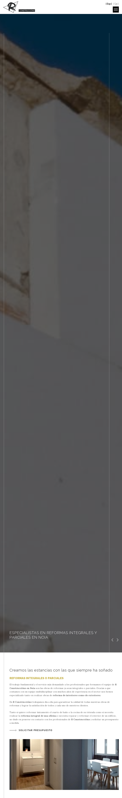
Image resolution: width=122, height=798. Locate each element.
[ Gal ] (116, 4)
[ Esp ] (109, 4)
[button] (113, 640)
